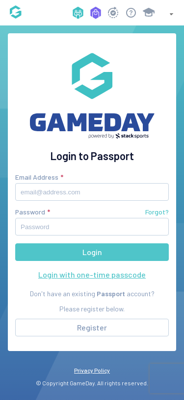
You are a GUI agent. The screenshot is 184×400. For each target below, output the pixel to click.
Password (30, 212)
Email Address (36, 177)
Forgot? (157, 212)
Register (92, 327)
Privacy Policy (92, 370)
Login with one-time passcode (92, 274)
